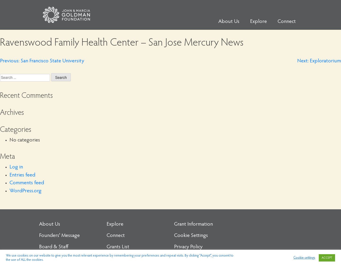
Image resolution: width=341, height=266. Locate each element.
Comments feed (26, 183)
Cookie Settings (191, 235)
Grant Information (193, 224)
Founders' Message (59, 235)
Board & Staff (53, 247)
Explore (258, 21)
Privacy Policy (188, 247)
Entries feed (22, 175)
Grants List (118, 247)
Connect (287, 21)
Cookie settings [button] (304, 258)
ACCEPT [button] (327, 257)
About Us (228, 21)
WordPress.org (25, 191)
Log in (16, 167)
